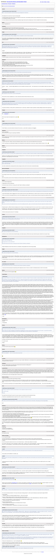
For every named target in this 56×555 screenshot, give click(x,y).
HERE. (30, 483)
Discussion (9, 3)
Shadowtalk (6, 113)
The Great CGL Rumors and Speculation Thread (16, 1)
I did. (5, 314)
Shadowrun (13, 3)
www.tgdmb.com (14, 482)
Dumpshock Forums (4, 3)
